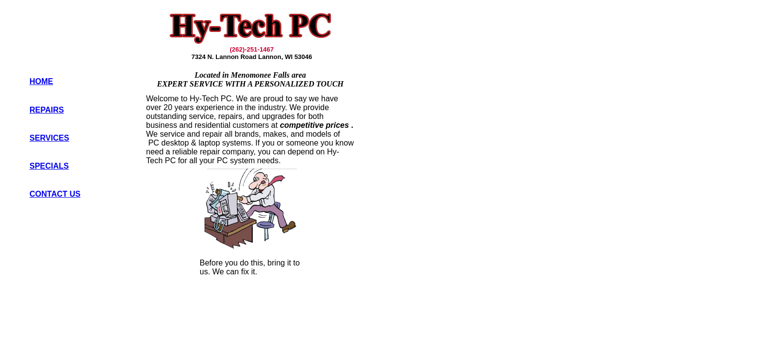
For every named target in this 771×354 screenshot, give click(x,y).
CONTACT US (55, 194)
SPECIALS (49, 166)
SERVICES (49, 138)
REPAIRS (47, 110)
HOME (41, 81)
